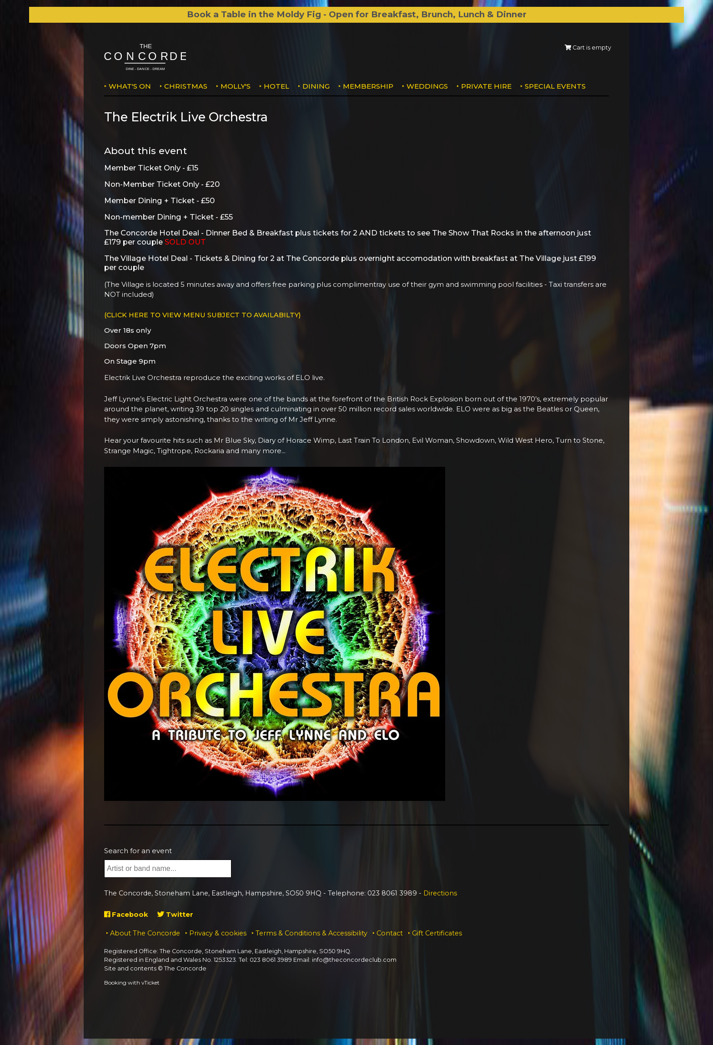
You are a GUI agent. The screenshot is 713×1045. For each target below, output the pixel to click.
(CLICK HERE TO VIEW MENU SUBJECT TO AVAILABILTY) (205, 314)
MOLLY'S (236, 86)
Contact (390, 933)
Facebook (126, 914)
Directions (440, 893)
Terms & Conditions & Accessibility (311, 933)
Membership (368, 86)
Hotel (276, 86)
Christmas (185, 86)
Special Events (555, 86)
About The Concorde (145, 933)
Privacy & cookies (217, 933)
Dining (316, 86)
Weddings (427, 86)
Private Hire (486, 86)
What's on (130, 86)
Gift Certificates (437, 933)
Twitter (176, 914)
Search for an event (138, 850)
